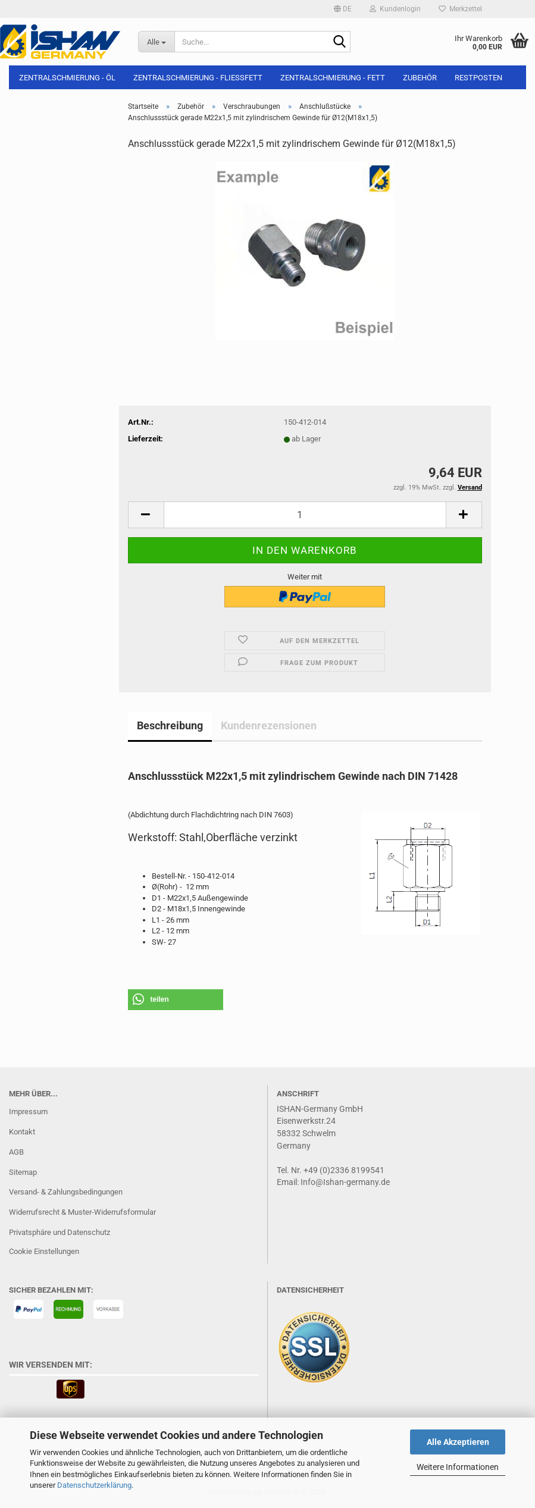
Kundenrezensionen (269, 725)
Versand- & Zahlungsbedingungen (66, 1191)
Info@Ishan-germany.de (345, 1182)
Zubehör (420, 77)
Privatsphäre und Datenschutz (59, 1232)
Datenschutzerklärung (94, 1485)
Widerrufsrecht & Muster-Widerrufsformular (82, 1212)
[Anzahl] (305, 514)
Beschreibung (170, 725)
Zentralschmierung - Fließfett (197, 77)
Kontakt (22, 1131)
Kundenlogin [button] (395, 9)
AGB (16, 1152)
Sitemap (23, 1172)
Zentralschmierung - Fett (332, 77)
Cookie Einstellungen (44, 1251)
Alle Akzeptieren (458, 1442)
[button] (343, 9)
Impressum (28, 1111)
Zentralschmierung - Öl (67, 77)
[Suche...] (156, 41)
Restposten (478, 77)
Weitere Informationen (458, 1467)
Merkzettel (460, 9)
